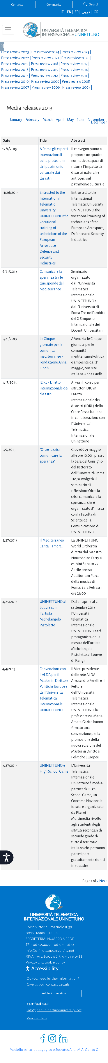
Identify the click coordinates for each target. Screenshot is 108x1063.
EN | (70, 12)
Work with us (37, 1018)
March (48, 120)
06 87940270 (43, 945)
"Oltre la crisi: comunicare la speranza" (51, 455)
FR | (78, 12)
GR (96, 12)
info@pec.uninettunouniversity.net (54, 1010)
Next (103, 881)
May (70, 120)
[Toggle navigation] (8, 30)
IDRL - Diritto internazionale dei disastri (54, 388)
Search (91, 4)
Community (53, 4)
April (60, 120)
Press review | (16, 52)
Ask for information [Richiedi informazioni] (54, 993)
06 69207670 (64, 945)
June (80, 120)
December (99, 122)
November (96, 120)
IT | (63, 12)
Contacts (17, 4)
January (16, 120)
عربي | (87, 12)
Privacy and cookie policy (45, 962)
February (32, 120)
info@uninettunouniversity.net (50, 951)
